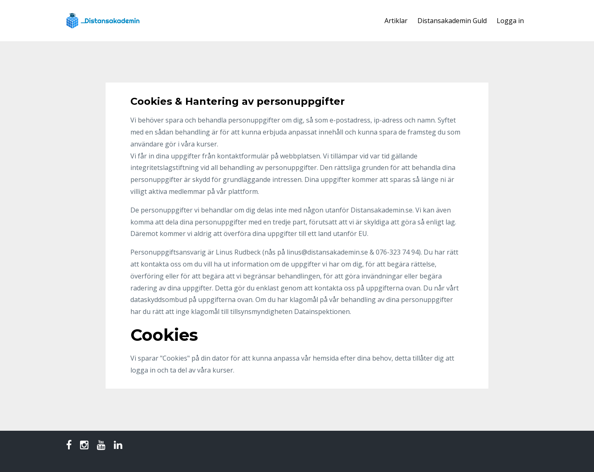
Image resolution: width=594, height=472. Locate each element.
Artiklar (396, 20)
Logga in (510, 20)
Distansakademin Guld (452, 20)
